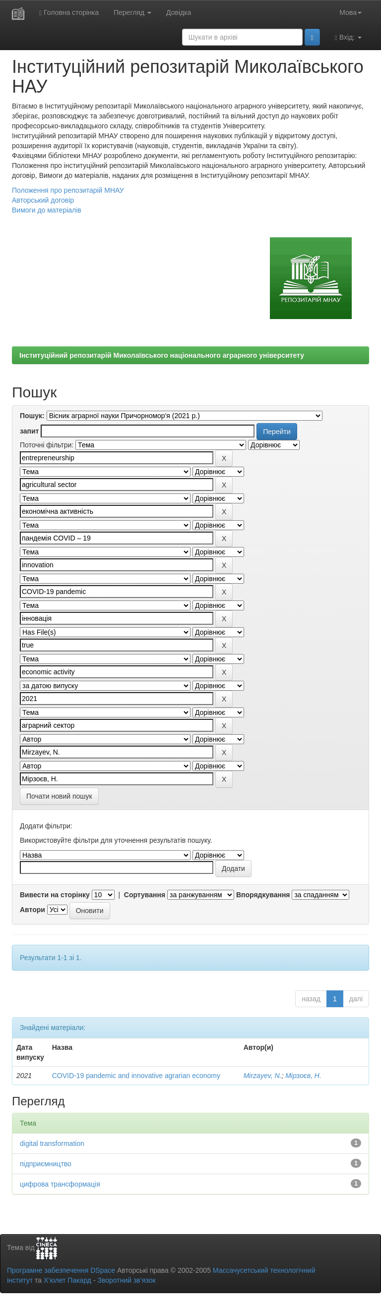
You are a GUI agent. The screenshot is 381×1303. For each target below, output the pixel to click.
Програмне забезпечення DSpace (61, 1270)
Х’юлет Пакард (67, 1280)
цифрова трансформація (60, 1184)
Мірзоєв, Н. (303, 1076)
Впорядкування (263, 895)
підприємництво (45, 1164)
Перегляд (132, 12)
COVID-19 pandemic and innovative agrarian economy (136, 1076)
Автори (32, 910)
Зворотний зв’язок (126, 1280)
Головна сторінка (69, 12)
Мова (350, 12)
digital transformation (52, 1143)
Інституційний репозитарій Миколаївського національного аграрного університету (161, 355)
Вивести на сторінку (55, 895)
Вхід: (348, 37)
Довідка (178, 12)
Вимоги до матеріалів (46, 210)
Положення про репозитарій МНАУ (68, 190)
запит (29, 431)
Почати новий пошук (59, 796)
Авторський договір (43, 200)
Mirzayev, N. (263, 1076)
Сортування (144, 895)
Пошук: (32, 416)
